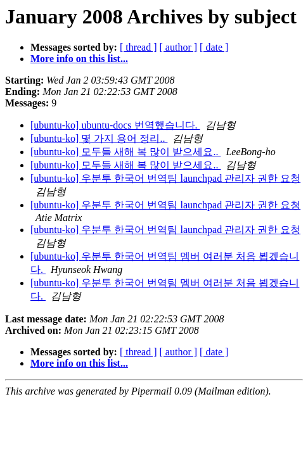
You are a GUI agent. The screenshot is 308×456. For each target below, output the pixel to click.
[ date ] (214, 47)
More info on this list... (79, 58)
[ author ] (179, 47)
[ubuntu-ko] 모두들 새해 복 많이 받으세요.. (125, 151)
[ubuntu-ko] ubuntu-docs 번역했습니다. (115, 125)
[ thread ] (138, 47)
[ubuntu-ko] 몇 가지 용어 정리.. (98, 138)
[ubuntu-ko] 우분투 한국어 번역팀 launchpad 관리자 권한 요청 (165, 178)
